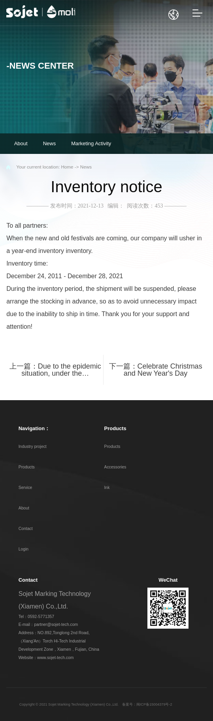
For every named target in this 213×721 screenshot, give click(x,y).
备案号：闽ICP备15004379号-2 (147, 704)
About (24, 508)
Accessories (115, 467)
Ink (106, 487)
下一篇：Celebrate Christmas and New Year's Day (155, 369)
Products (27, 467)
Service (25, 487)
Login (23, 549)
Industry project (33, 446)
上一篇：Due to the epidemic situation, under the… (55, 369)
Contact (26, 528)
